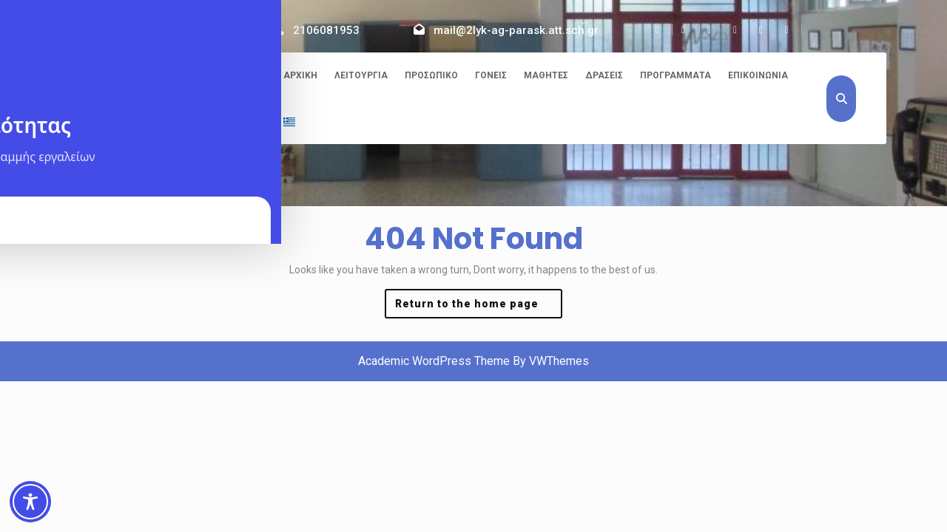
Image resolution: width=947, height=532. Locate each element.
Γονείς (491, 75)
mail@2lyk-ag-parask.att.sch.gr (516, 30)
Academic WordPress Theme (434, 361)
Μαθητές (546, 75)
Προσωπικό (431, 75)
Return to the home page (478, 307)
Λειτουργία (361, 75)
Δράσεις (604, 75)
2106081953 (326, 30)
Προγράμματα (675, 75)
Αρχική (300, 75)
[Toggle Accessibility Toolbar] (30, 501)
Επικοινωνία (758, 75)
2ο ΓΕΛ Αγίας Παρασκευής (158, 78)
